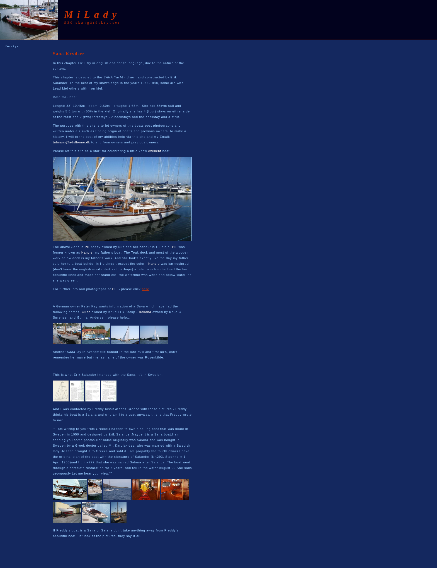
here (145, 289)
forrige (12, 46)
